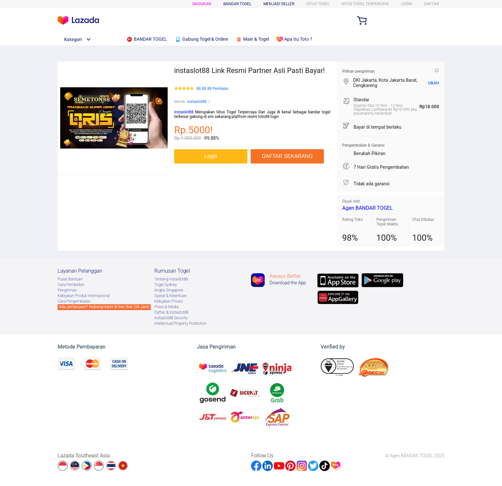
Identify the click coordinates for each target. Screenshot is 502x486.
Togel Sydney (165, 284)
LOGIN (406, 4)
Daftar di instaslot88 (171, 312)
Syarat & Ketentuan (170, 295)
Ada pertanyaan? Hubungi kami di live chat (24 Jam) (104, 307)
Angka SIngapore (168, 290)
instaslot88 (197, 101)
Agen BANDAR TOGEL (367, 208)
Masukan (201, 4)
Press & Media (166, 307)
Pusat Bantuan (70, 279)
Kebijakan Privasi (168, 301)
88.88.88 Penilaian (212, 89)
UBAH (433, 82)
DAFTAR (431, 4)
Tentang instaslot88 (171, 279)
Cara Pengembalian (74, 301)
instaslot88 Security (171, 318)
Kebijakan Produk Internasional (84, 295)
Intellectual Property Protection (180, 323)
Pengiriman (67, 290)
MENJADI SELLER (278, 4)
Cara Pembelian (71, 284)
